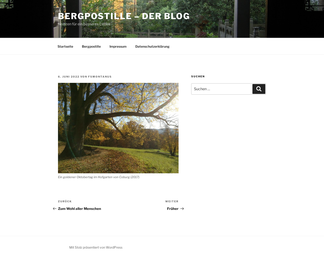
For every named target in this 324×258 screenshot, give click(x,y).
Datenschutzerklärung (152, 46)
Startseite (65, 46)
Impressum (118, 46)
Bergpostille (91, 46)
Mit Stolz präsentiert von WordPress (95, 247)
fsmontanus (100, 76)
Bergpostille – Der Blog (124, 16)
